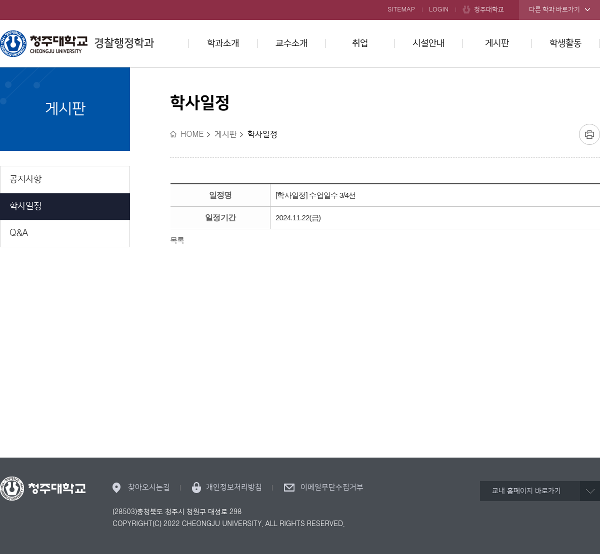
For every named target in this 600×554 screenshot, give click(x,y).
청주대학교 (489, 9)
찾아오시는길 (149, 487)
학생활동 (566, 43)
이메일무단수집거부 (332, 487)
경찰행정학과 (77, 43)
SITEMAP (401, 9)
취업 (360, 43)
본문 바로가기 (300, 0)
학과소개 (223, 43)
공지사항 (26, 179)
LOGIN (438, 9)
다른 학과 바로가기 (554, 9)
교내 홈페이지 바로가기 (526, 491)
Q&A (19, 233)
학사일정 (26, 206)
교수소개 (292, 43)
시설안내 (428, 43)
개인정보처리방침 (234, 487)
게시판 (497, 43)
